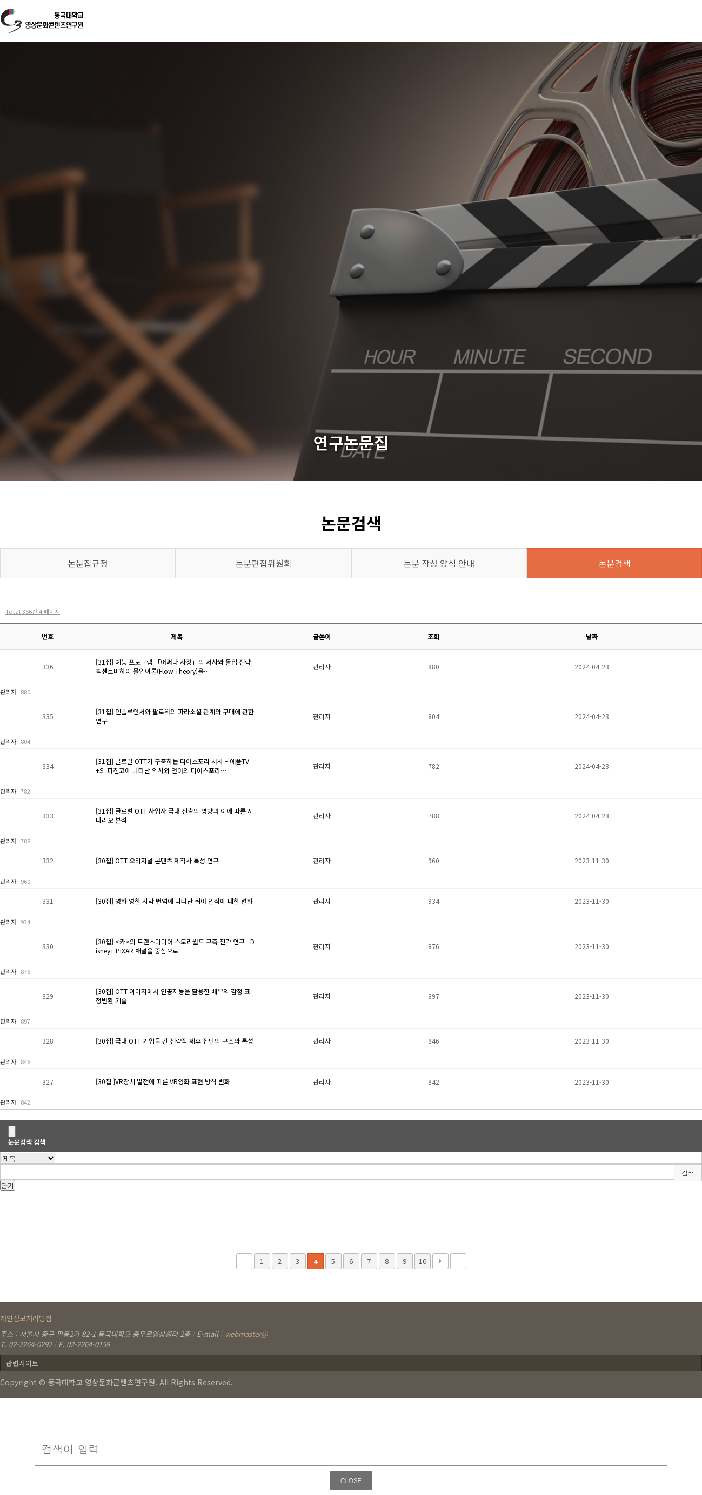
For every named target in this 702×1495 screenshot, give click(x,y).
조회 (433, 636)
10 (422, 1261)
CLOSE (351, 1480)
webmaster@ (246, 1334)
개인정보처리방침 (26, 1318)
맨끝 (458, 1261)
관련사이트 (22, 1363)
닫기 (7, 1185)
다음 (440, 1261)
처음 (244, 1261)
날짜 (592, 636)
